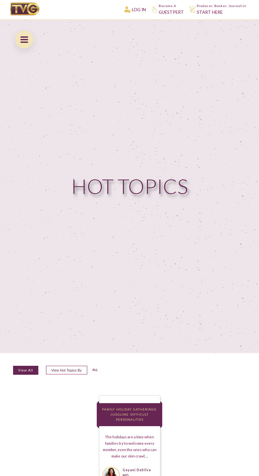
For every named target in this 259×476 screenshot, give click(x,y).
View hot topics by (66, 370)
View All (25, 370)
